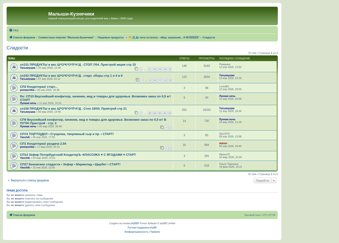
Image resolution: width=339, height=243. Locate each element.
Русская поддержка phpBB (142, 227)
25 (159, 113)
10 (154, 80)
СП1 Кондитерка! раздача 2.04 (43, 143)
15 (170, 69)
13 (159, 69)
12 (154, 69)
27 (170, 113)
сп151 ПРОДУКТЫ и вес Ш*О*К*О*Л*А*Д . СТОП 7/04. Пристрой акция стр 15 (78, 64)
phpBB (134, 223)
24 (154, 113)
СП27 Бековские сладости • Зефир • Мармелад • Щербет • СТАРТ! (70, 164)
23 (149, 113)
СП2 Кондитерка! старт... (39, 86)
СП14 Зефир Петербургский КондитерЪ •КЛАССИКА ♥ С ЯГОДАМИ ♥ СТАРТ (78, 154)
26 (164, 113)
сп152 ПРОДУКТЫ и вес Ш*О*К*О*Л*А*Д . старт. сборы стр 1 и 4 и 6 (71, 75)
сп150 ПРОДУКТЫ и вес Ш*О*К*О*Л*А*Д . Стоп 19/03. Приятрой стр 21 (73, 108)
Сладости (17, 47)
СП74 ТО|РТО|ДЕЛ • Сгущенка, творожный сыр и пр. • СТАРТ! (67, 134)
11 (149, 69)
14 (164, 69)
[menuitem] (13, 30)
